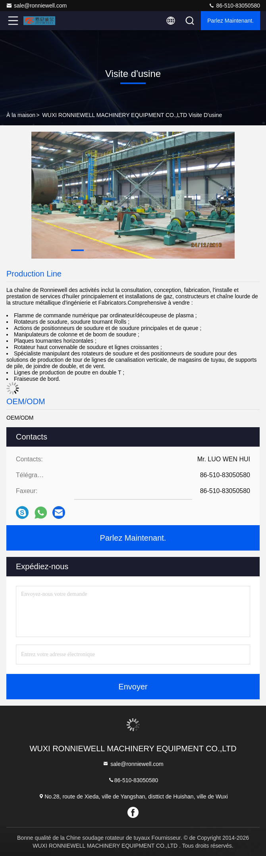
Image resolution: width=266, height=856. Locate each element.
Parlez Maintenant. (230, 20)
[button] (77, 250)
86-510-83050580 (234, 5)
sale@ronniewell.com (36, 5)
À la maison (20, 115)
